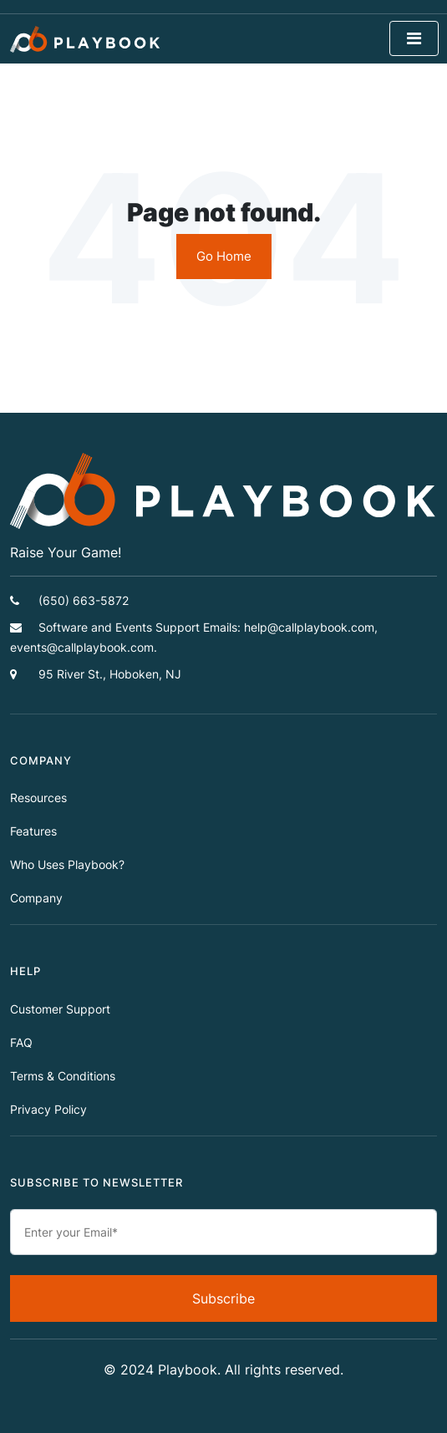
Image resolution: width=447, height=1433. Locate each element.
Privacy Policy (48, 1109)
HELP (25, 971)
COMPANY (41, 761)
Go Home (223, 256)
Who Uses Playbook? (67, 864)
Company (36, 898)
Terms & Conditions (62, 1076)
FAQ (21, 1042)
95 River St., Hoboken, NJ (95, 674)
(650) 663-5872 (69, 600)
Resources (38, 797)
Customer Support (60, 1009)
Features (33, 831)
